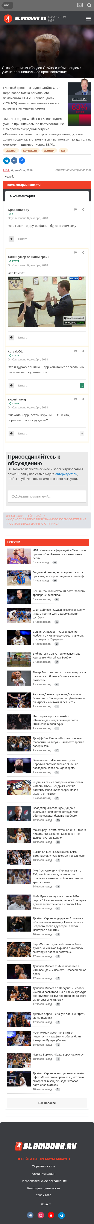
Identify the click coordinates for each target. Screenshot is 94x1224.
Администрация (43, 1173)
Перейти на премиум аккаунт (43, 1159)
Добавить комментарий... (31, 496)
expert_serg (17, 399)
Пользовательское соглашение (43, 1181)
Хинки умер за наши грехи (28, 257)
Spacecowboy (18, 210)
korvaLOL (15, 351)
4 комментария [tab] (22, 196)
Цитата (22, 239)
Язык (46, 1204)
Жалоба (9, 176)
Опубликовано (28, 218)
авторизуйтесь (66, 474)
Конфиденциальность (43, 1188)
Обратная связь (44, 1166)
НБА (6, 170)
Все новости (47, 1103)
